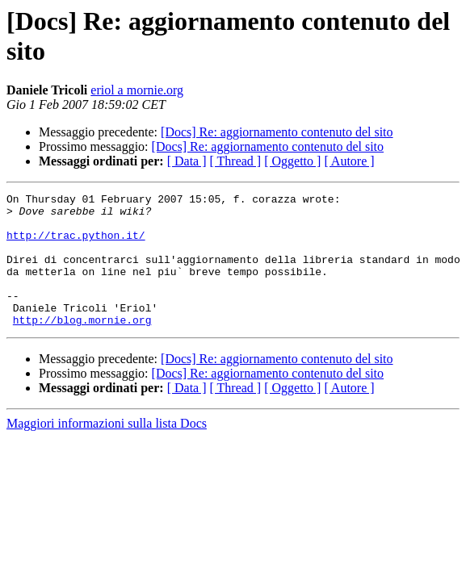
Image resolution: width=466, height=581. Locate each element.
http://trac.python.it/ (75, 244)
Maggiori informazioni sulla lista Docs (106, 450)
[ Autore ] (349, 161)
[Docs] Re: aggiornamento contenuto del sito (277, 132)
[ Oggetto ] (292, 161)
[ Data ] (187, 161)
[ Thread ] (236, 161)
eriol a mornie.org (136, 90)
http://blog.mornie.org (82, 346)
